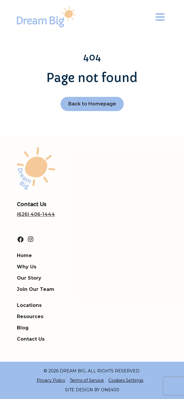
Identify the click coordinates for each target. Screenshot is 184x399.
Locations (29, 305)
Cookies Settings (125, 380)
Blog (23, 328)
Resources (30, 316)
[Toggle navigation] (160, 17)
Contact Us (31, 339)
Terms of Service (87, 380)
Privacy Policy (51, 380)
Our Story (29, 278)
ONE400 (110, 390)
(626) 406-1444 (36, 214)
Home (24, 255)
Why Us (26, 267)
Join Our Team (35, 289)
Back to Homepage (92, 104)
